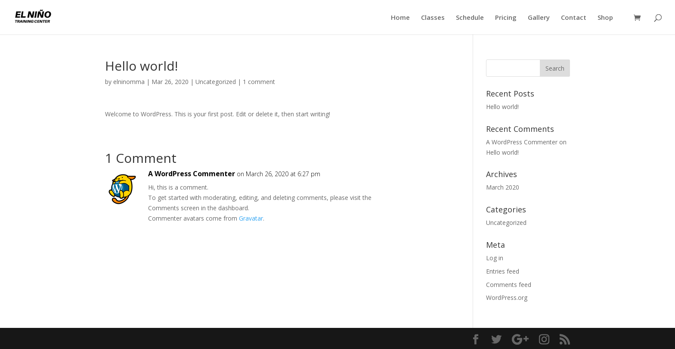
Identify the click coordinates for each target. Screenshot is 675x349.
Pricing (506, 18)
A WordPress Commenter (191, 173)
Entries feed (502, 271)
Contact (573, 18)
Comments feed (508, 284)
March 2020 (502, 187)
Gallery (539, 18)
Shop (605, 18)
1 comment (259, 82)
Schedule (470, 18)
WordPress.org (506, 297)
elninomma (129, 82)
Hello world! (502, 107)
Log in (494, 258)
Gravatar (251, 218)
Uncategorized (215, 82)
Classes (433, 18)
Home (400, 18)
